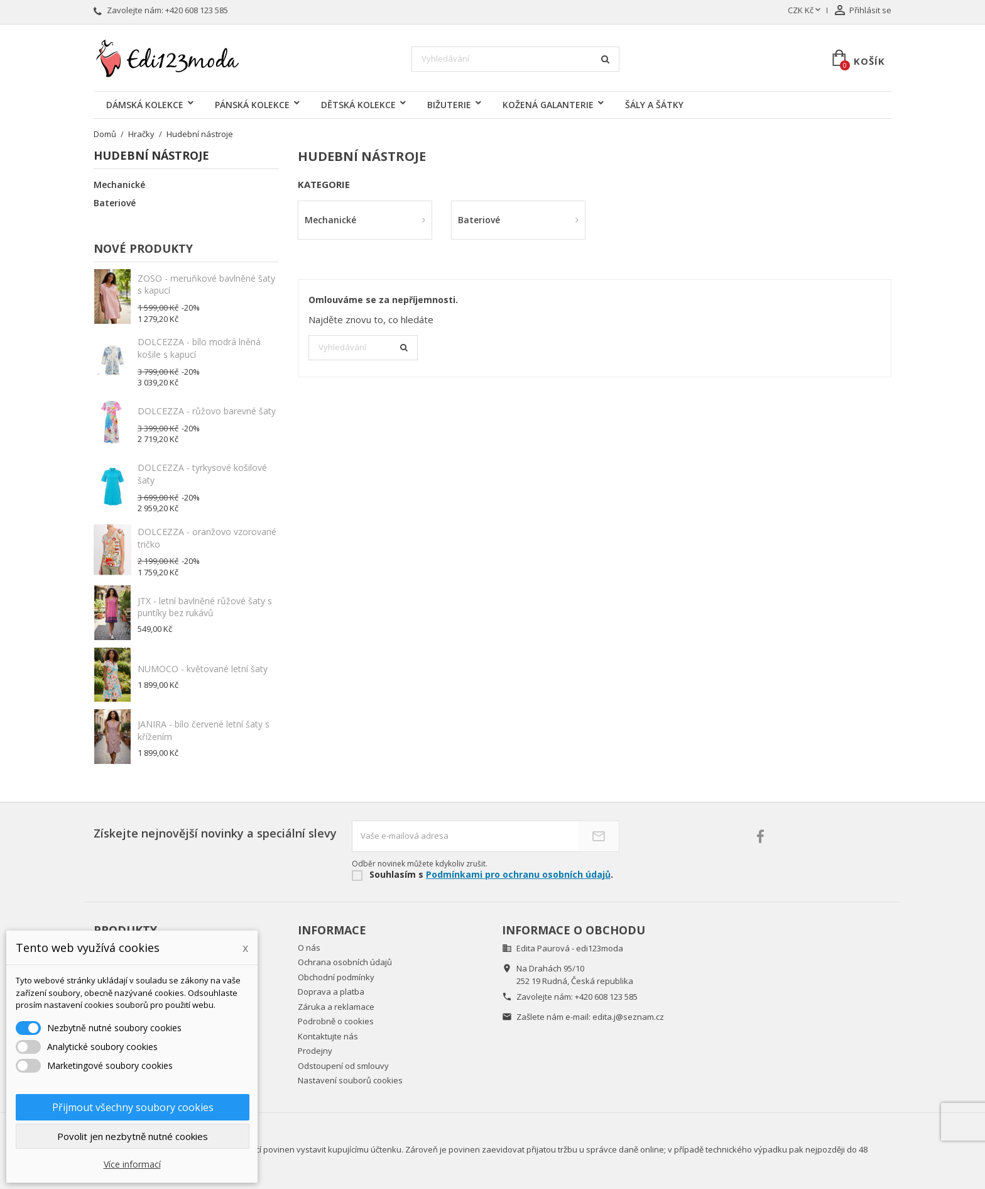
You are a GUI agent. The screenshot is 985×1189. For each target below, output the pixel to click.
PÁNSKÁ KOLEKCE (252, 105)
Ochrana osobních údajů (345, 962)
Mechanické (119, 185)
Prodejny (315, 1050)
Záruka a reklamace (336, 1006)
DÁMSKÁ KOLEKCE (144, 105)
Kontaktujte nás (328, 1036)
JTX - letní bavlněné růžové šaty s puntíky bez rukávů (205, 607)
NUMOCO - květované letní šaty (203, 669)
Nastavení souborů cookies (350, 1080)
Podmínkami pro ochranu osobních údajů (518, 874)
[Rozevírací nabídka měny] (805, 10)
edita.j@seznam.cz (628, 1016)
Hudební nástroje (151, 156)
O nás (309, 947)
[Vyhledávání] (515, 59)
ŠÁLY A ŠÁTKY (654, 105)
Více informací (132, 1164)
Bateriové (115, 203)
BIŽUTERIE (449, 105)
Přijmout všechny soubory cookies (133, 1107)
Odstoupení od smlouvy (343, 1065)
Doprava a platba (331, 991)
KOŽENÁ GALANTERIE (548, 105)
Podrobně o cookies (336, 1021)
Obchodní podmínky (336, 977)
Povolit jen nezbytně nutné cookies (132, 1136)
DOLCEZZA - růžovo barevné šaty (207, 411)
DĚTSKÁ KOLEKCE (358, 105)
